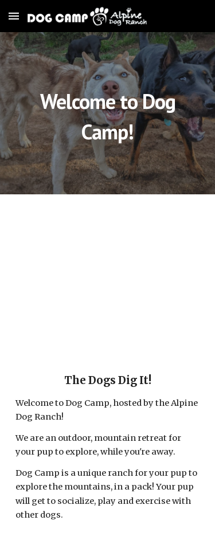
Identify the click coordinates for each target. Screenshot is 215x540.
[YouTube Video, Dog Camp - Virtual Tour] (108, 273)
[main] (108, 113)
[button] (14, 16)
